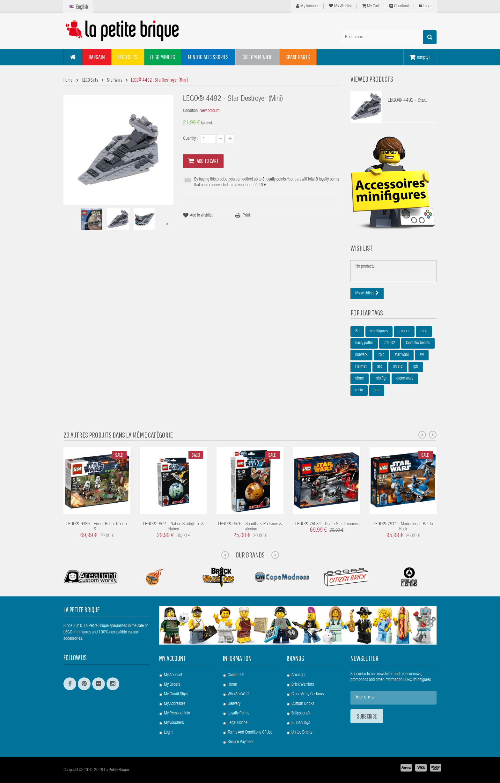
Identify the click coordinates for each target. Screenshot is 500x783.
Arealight (298, 675)
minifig (380, 378)
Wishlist (361, 247)
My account (172, 658)
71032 (389, 343)
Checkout (399, 6)
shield (397, 367)
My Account (307, 6)
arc (379, 367)
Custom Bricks (302, 704)
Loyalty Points (238, 713)
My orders (172, 685)
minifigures (379, 331)
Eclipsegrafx (300, 713)
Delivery (234, 704)
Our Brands (250, 554)
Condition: (191, 111)
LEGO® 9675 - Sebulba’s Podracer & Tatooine (250, 527)
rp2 (381, 355)
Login (425, 6)
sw (422, 355)
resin (359, 390)
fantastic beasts (418, 343)
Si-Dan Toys (300, 723)
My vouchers (174, 723)
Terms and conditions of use (250, 732)
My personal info (177, 713)
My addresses (174, 704)
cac (376, 390)
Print (246, 215)
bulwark (361, 355)
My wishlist (340, 6)
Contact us (236, 675)
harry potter (364, 343)
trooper (404, 331)
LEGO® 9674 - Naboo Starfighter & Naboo (173, 527)
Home (232, 685)
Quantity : (190, 139)
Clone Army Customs (307, 694)
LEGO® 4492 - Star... (408, 100)
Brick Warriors (302, 685)
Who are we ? (238, 694)
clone (359, 378)
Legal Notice (237, 723)
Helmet (360, 367)
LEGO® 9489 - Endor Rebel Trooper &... (97, 527)
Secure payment (241, 742)
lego (424, 331)
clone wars (404, 378)
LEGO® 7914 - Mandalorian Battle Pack (403, 527)
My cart (370, 6)
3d (357, 331)
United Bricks (301, 732)
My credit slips (176, 694)
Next (167, 224)
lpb (415, 367)
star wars (402, 355)
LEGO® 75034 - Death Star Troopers (326, 524)
